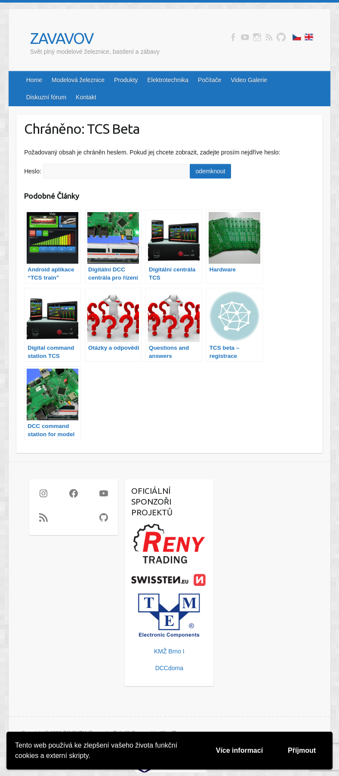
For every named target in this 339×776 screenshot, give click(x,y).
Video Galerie (249, 80)
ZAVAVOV (61, 38)
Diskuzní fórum (46, 97)
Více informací (239, 750)
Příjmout (302, 750)
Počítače (209, 80)
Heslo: (106, 171)
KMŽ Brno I (169, 651)
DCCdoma (169, 668)
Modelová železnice (78, 80)
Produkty (126, 80)
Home (34, 80)
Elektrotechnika (167, 80)
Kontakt (86, 97)
